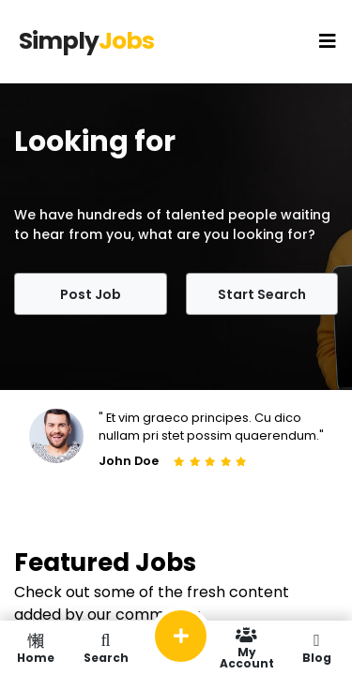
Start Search (262, 294)
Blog (317, 648)
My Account (246, 647)
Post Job (90, 294)
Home (35, 648)
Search (105, 648)
